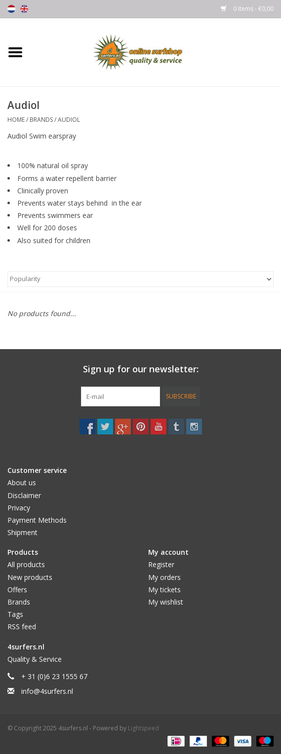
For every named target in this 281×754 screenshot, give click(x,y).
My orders (164, 577)
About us (21, 482)
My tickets (164, 589)
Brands (41, 119)
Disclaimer (24, 495)
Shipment (22, 532)
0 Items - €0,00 (247, 8)
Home (16, 119)
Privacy (18, 507)
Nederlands (11, 9)
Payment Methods (37, 520)
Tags (15, 614)
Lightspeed (143, 728)
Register (161, 564)
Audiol (69, 119)
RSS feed (21, 626)
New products (29, 577)
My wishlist (165, 602)
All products (26, 564)
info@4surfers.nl (47, 691)
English (24, 9)
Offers (17, 589)
